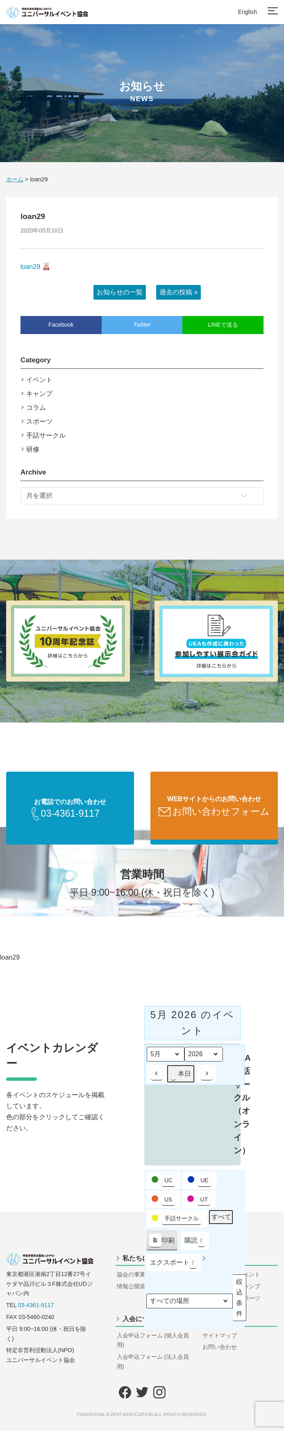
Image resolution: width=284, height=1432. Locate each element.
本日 (180, 1075)
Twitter (142, 324)
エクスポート (173, 1263)
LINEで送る (223, 324)
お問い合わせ (219, 1348)
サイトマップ (219, 1336)
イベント (39, 379)
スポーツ (39, 421)
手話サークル (46, 435)
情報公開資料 (134, 1287)
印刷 (162, 1243)
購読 (194, 1242)
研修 (32, 449)
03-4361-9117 (36, 1306)
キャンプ (39, 393)
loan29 (30, 266)
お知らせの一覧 (120, 292)
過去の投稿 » (178, 292)
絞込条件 (240, 1298)
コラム (36, 407)
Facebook (60, 324)
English (247, 12)
